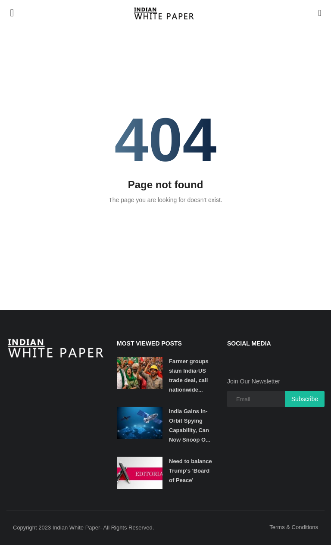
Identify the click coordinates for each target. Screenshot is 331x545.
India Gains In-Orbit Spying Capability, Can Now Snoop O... (189, 425)
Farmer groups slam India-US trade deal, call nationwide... (189, 375)
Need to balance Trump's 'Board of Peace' (190, 470)
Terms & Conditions (293, 527)
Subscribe (304, 399)
